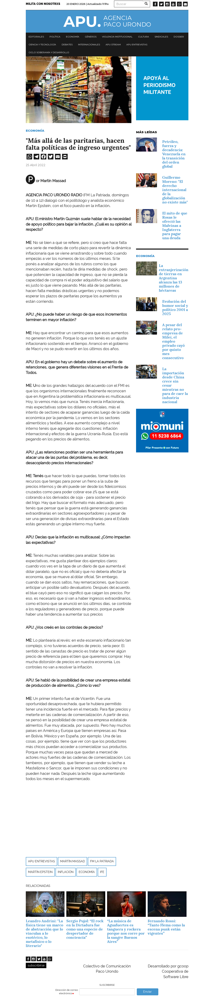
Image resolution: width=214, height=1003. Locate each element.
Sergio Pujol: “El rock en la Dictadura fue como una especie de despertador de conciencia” (85, 929)
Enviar (147, 991)
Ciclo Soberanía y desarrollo (49, 52)
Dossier (179, 36)
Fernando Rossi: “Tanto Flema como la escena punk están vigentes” (166, 927)
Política (55, 36)
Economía (72, 36)
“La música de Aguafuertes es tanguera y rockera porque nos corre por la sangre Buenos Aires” (126, 931)
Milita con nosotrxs (43, 4)
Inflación (65, 872)
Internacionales (89, 44)
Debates (67, 44)
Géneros (90, 36)
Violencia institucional (117, 36)
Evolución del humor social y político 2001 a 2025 (175, 307)
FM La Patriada (102, 861)
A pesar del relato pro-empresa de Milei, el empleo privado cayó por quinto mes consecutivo (173, 341)
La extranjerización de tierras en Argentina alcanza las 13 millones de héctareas (173, 278)
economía (87, 872)
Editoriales (36, 36)
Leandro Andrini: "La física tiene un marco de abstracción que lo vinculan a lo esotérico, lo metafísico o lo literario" (44, 933)
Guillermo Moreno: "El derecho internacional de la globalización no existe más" (175, 190)
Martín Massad (72, 861)
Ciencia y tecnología (42, 44)
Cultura (143, 36)
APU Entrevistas (136, 44)
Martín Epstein (40, 872)
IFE (102, 872)
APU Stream (113, 44)
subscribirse (36, 965)
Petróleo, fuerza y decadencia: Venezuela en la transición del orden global (174, 154)
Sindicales (161, 36)
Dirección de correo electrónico (66, 992)
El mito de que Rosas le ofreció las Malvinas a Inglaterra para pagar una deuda (174, 225)
